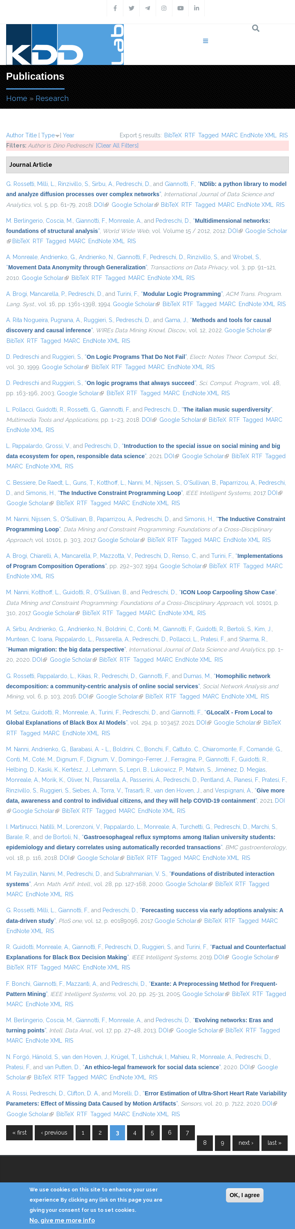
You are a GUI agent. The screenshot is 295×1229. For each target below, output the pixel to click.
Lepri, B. (137, 769)
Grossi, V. (57, 446)
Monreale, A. (125, 220)
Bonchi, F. (157, 749)
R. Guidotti (20, 947)
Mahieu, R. (183, 1057)
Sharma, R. (252, 639)
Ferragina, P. (187, 759)
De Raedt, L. (54, 482)
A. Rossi (16, 1093)
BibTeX (173, 135)
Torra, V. (111, 790)
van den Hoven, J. (177, 790)
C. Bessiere (21, 482)
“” (76, 267)
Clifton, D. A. (83, 1093)
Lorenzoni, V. (83, 827)
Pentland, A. (216, 780)
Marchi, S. (263, 827)
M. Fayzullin (21, 874)
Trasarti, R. (138, 790)
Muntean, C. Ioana (29, 639)
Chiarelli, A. (44, 556)
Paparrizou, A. (238, 482)
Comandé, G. (263, 749)
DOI (101, 204)
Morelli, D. (126, 1093)
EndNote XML (258, 135)
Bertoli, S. (239, 629)
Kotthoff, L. (111, 482)
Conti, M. (148, 629)
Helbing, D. (20, 769)
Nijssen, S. (167, 482)
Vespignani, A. (233, 790)
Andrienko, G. (58, 257)
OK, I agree (245, 1195)
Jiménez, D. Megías (240, 769)
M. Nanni (17, 519)
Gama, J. (176, 320)
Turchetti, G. (195, 827)
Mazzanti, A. (81, 984)
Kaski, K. (48, 769)
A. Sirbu (16, 629)
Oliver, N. (78, 780)
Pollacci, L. (184, 639)
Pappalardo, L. (74, 639)
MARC (229, 135)
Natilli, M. (51, 827)
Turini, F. (127, 294)
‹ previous (54, 1132)
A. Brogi (16, 294)
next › (246, 1142)
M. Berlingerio (24, 220)
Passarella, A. (113, 639)
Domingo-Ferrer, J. (143, 759)
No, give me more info (62, 1220)
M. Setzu (17, 712)
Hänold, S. (45, 1057)
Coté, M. (43, 759)
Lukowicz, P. (167, 769)
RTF (190, 135)
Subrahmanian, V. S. (140, 874)
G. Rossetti (20, 184)
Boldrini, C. (119, 629)
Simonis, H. (40, 493)
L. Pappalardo (24, 446)
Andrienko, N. (96, 257)
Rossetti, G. (82, 409)
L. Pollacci (19, 409)
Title (31, 135)
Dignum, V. (101, 759)
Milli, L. (46, 184)
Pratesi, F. (213, 639)
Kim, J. (263, 629)
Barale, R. (18, 837)
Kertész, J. (75, 769)
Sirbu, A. (102, 184)
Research (52, 98)
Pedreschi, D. (133, 184)
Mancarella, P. (47, 294)
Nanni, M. (140, 482)
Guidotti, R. (50, 409)
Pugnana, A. (66, 320)
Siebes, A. (85, 790)
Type (48, 135)
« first (19, 1132)
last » (275, 1142)
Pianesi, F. (246, 780)
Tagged (208, 135)
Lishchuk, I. (153, 1057)
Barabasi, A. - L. (90, 749)
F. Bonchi (18, 984)
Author (15, 135)
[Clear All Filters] (117, 145)
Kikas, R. (88, 676)
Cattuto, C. (185, 749)
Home (16, 98)
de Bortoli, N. (62, 837)
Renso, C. (184, 556)
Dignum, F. (70, 759)
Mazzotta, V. (116, 556)
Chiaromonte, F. (223, 749)
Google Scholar (135, 204)
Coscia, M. (59, 220)
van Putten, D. (62, 1067)
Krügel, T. (123, 1057)
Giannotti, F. (180, 184)
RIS (283, 135)
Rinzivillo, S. (73, 184)
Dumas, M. (197, 676)
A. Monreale (22, 257)
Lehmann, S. (108, 769)
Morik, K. (53, 780)
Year (68, 135)
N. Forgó (17, 1057)
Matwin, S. (199, 769)
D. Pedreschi (22, 357)
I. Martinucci (21, 827)
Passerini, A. (145, 780)
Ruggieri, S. (98, 320)
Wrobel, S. (246, 257)
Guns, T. (83, 482)
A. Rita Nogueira (27, 320)
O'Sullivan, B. (200, 482)
